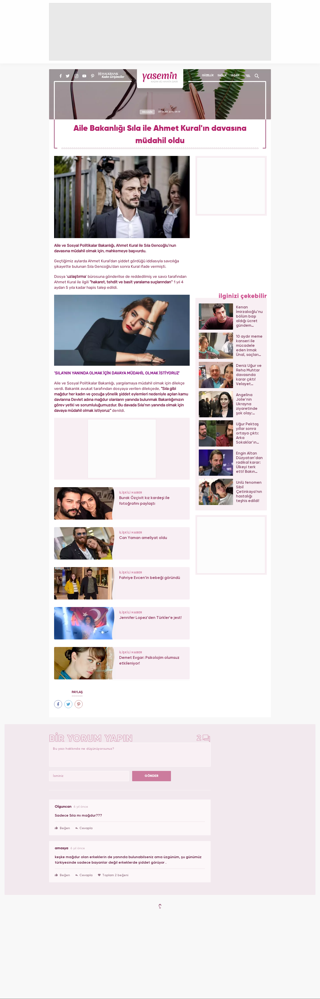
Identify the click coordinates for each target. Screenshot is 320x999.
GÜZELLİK (208, 75)
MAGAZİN (147, 112)
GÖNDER (151, 776)
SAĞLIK (222, 75)
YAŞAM (235, 75)
